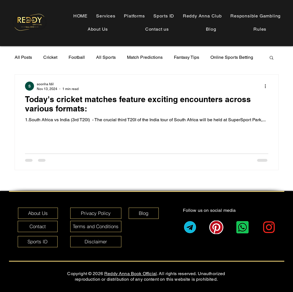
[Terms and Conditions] (95, 226)
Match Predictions (145, 57)
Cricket (50, 57)
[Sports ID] (38, 241)
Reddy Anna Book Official (130, 273)
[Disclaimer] (95, 241)
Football (77, 57)
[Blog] (144, 213)
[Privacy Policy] (95, 213)
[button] (260, 29)
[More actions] (267, 86)
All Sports (106, 57)
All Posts (23, 57)
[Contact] (38, 226)
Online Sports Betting (231, 57)
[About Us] (38, 213)
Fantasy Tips (186, 57)
